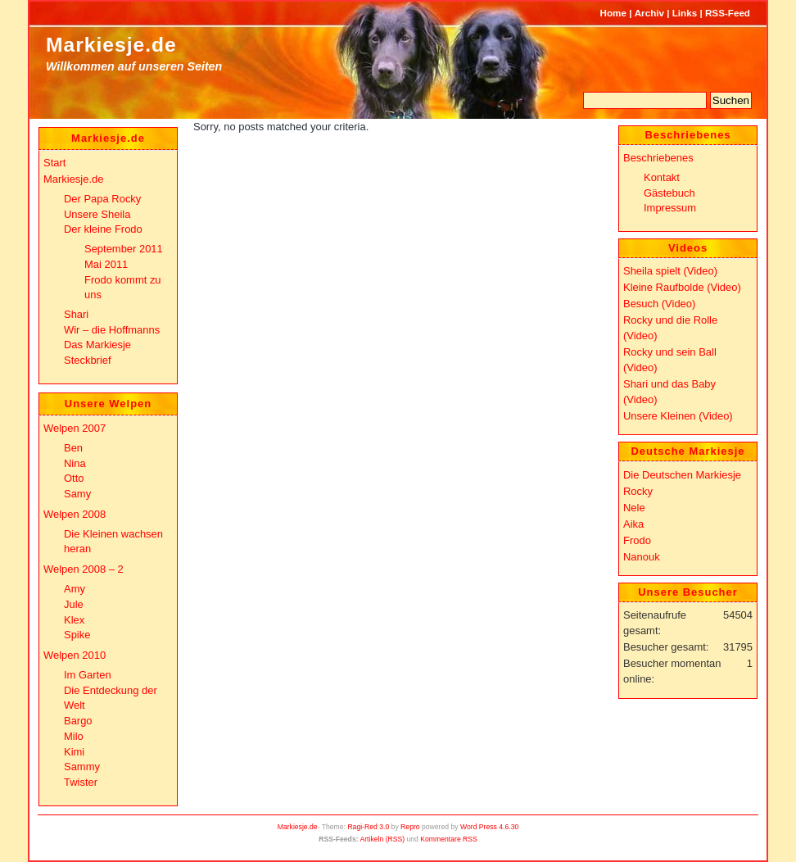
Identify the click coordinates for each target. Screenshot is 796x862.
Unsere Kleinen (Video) (678, 416)
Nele (634, 507)
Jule (74, 604)
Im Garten (87, 675)
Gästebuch (669, 193)
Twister (80, 782)
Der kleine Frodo (103, 229)
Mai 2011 (106, 264)
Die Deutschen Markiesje (682, 475)
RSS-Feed (727, 12)
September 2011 (123, 249)
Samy (77, 494)
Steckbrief (87, 360)
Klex (74, 620)
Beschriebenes (658, 158)
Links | (687, 12)
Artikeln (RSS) (382, 839)
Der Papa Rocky (102, 199)
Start (54, 163)
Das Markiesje (97, 344)
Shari (76, 314)
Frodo (637, 540)
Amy (74, 589)
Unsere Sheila (97, 214)
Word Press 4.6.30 (489, 827)
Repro (410, 827)
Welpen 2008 (74, 514)
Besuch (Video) (659, 303)
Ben (73, 448)
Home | (616, 12)
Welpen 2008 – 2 (83, 569)
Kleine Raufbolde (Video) (682, 287)
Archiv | (652, 12)
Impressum (670, 208)
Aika (633, 524)
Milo (74, 736)
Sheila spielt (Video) (670, 271)
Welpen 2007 (74, 428)
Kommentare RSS (448, 839)
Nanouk (641, 557)
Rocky (638, 491)
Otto (74, 478)
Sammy (82, 766)
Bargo (78, 721)
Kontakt (662, 177)
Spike (77, 634)
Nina (75, 463)
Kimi (74, 752)
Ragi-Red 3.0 (368, 827)
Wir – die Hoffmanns (112, 330)
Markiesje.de (111, 45)
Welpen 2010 (74, 655)
